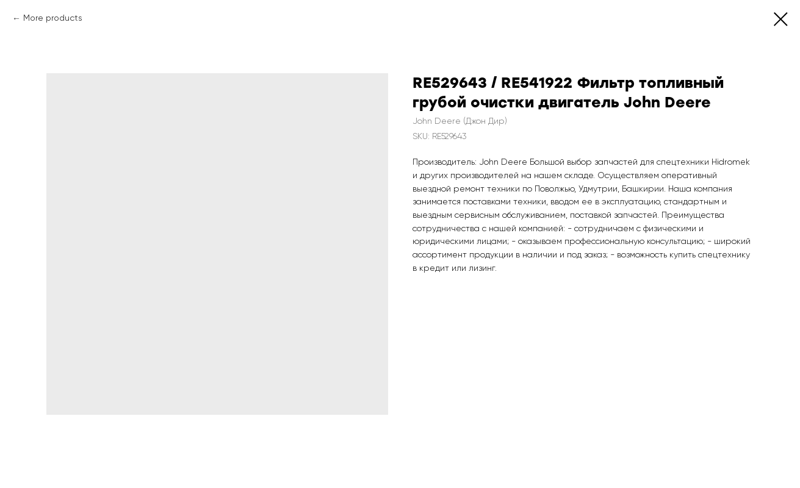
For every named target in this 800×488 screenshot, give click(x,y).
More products (52, 18)
